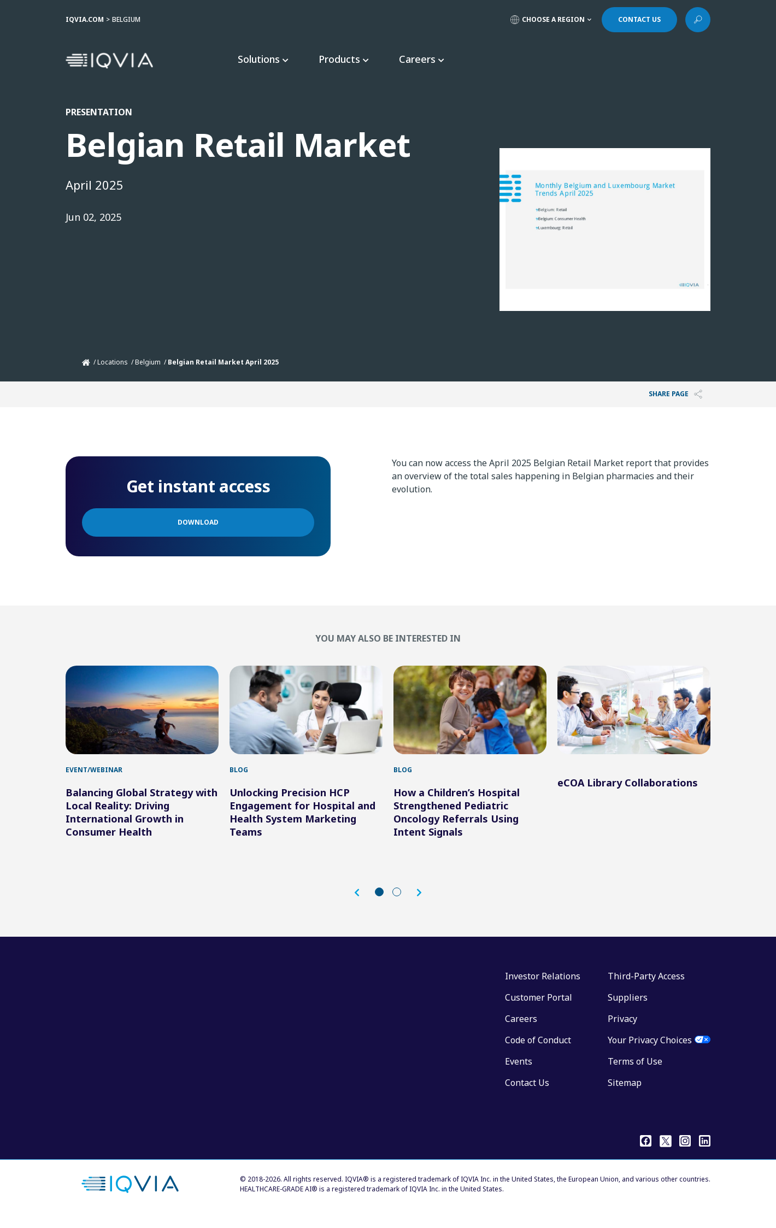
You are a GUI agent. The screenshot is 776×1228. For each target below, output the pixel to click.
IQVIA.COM (85, 19)
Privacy (622, 1030)
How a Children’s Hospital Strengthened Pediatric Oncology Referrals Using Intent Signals (456, 823)
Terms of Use (635, 1072)
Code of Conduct (538, 1051)
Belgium (148, 362)
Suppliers (628, 1008)
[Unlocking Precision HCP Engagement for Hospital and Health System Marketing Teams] (306, 715)
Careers (521, 1030)
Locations (112, 362)
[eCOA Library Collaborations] (633, 715)
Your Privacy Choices (650, 1051)
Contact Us (527, 1094)
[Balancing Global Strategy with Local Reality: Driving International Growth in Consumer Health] (142, 715)
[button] (362, 903)
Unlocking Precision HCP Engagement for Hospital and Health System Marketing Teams (302, 823)
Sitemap (625, 1094)
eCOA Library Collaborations (627, 793)
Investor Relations (542, 987)
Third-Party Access (646, 987)
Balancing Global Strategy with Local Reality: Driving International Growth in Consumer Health (141, 823)
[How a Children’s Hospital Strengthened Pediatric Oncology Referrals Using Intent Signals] (469, 715)
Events (518, 1072)
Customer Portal (538, 1008)
